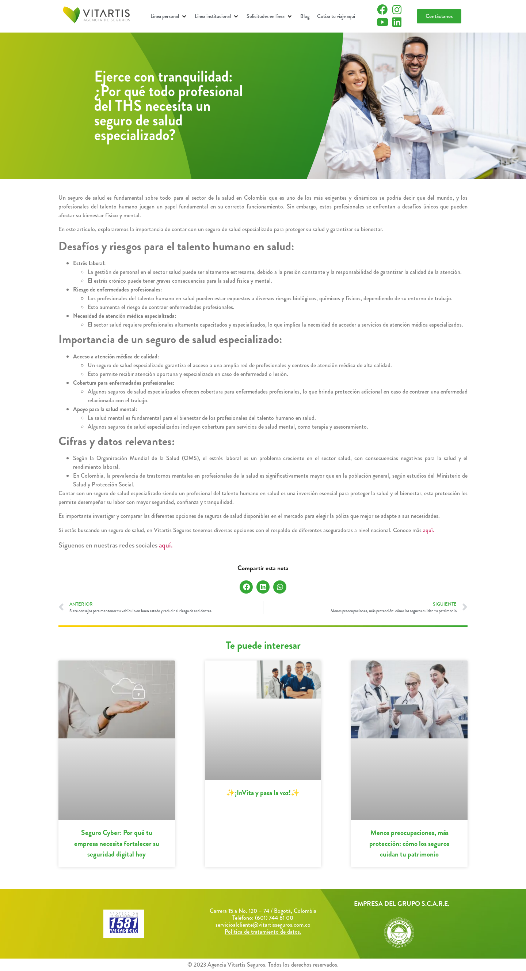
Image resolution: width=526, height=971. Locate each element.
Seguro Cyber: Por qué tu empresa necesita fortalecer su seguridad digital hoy (116, 843)
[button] (169, 16)
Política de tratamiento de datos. (263, 931)
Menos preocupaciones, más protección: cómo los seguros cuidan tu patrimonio (409, 843)
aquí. (428, 530)
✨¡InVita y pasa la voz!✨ (263, 793)
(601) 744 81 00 (274, 918)
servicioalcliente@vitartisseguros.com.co (263, 925)
